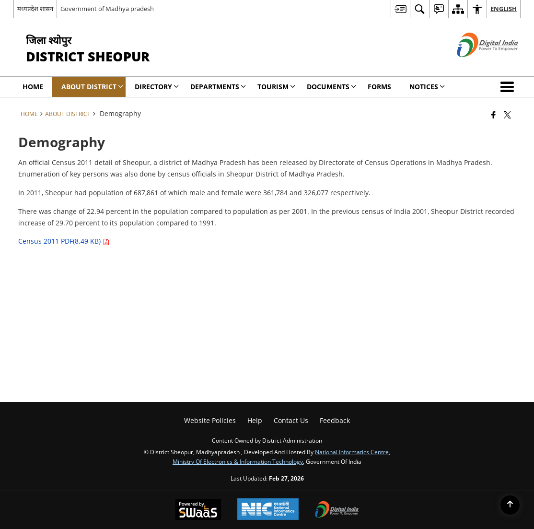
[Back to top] (510, 505)
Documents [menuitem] (331, 86)
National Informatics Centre (352, 452)
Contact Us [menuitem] (291, 420)
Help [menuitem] (254, 420)
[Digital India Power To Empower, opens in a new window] (337, 510)
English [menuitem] (503, 8)
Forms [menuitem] (379, 86)
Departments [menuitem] (218, 86)
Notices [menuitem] (427, 86)
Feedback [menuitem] (335, 420)
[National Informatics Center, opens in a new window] (268, 510)
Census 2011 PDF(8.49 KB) (63, 241)
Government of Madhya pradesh (107, 8)
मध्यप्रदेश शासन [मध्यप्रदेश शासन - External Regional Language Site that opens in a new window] (35, 8)
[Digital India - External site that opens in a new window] (476, 65)
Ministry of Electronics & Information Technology (238, 461)
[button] (509, 87)
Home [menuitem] (33, 86)
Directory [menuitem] (157, 86)
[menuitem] (400, 9)
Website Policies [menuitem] (210, 420)
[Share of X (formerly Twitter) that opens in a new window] (507, 114)
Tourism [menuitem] (276, 86)
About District (68, 114)
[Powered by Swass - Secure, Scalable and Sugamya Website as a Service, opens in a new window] (198, 510)
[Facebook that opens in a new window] (493, 114)
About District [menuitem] (92, 86)
